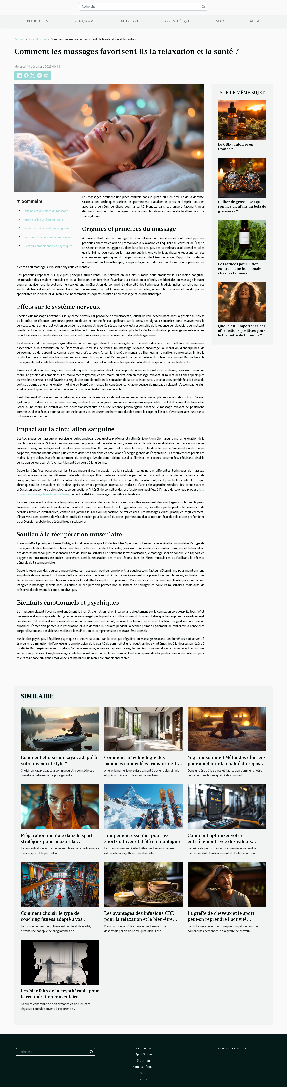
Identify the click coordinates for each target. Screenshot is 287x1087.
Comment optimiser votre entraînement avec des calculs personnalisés (220, 841)
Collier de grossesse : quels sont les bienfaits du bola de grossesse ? (242, 206)
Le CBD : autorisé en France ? (235, 146)
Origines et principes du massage (46, 211)
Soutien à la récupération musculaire (48, 237)
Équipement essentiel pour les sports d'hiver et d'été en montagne (142, 838)
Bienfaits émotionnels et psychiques (48, 246)
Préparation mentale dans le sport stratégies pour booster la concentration (57, 841)
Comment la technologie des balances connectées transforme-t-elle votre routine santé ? (141, 763)
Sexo (220, 21)
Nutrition (129, 21)
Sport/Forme (84, 21)
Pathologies (37, 21)
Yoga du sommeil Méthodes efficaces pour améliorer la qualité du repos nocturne (227, 763)
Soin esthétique (177, 21)
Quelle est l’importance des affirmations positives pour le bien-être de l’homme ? (241, 331)
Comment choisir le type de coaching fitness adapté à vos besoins (51, 919)
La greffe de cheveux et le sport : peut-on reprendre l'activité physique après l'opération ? (222, 919)
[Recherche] (143, 7)
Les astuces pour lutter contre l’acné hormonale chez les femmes (239, 269)
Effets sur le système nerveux (43, 220)
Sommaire (32, 201)
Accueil (19, 39)
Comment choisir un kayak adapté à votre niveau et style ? (59, 760)
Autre (255, 21)
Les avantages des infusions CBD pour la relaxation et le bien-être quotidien (139, 919)
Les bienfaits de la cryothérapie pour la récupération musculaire (60, 994)
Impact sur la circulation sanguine (46, 228)
